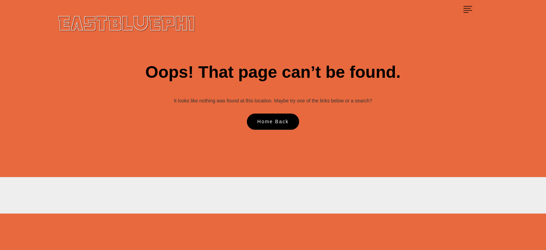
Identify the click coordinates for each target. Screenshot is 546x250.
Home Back (273, 121)
